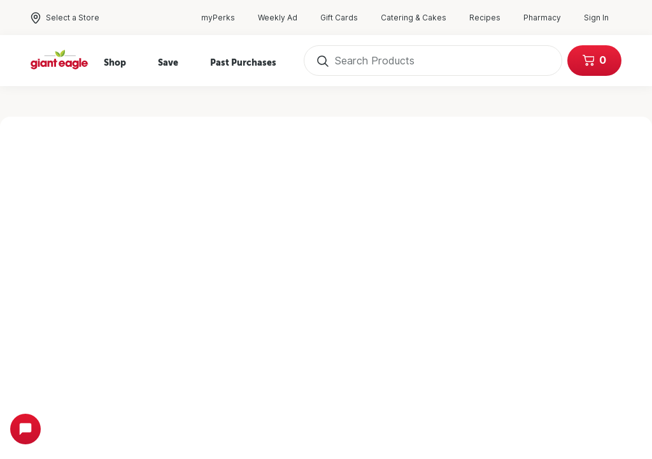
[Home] (60, 61)
